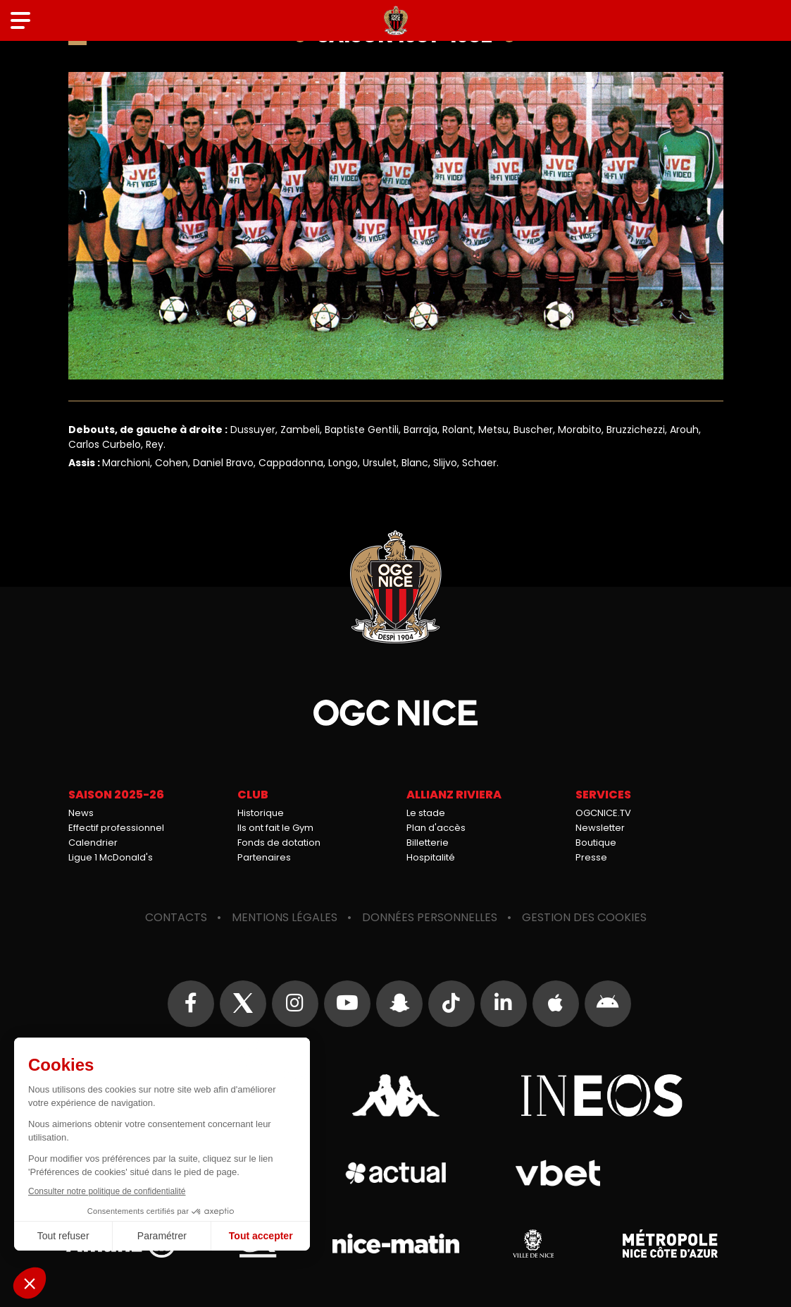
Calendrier (93, 842)
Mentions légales (284, 917)
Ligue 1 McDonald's (110, 857)
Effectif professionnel (116, 827)
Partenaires (264, 857)
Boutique (595, 842)
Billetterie (427, 842)
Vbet (558, 1173)
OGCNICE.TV (603, 813)
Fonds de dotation (278, 842)
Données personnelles (429, 917)
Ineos (602, 1095)
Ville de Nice (533, 1243)
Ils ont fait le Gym (275, 827)
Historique (260, 813)
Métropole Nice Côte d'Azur (670, 1243)
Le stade (425, 813)
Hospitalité (430, 857)
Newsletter (600, 827)
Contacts (176, 917)
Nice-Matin (395, 1243)
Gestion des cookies (584, 917)
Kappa (396, 1095)
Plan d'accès (436, 827)
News (81, 813)
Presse (591, 857)
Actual (395, 1173)
